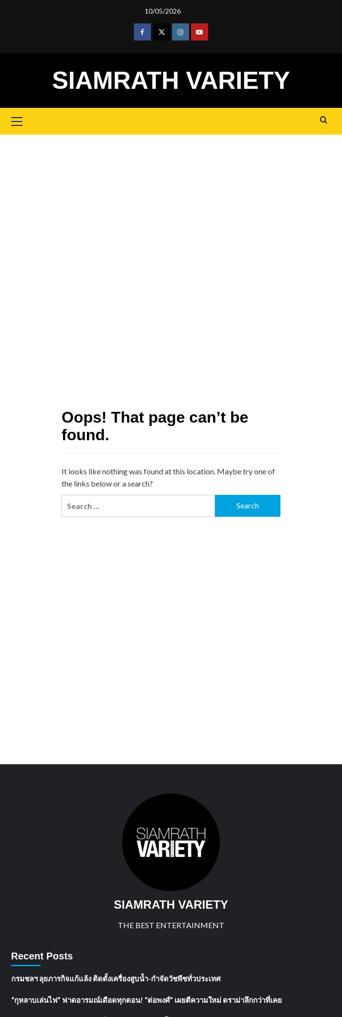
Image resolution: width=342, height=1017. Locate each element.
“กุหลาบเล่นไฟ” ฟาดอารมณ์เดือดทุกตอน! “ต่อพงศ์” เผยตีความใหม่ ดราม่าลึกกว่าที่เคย (146, 1000)
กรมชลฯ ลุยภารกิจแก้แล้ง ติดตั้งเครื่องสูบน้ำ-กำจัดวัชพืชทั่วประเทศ (116, 978)
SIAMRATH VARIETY (171, 80)
